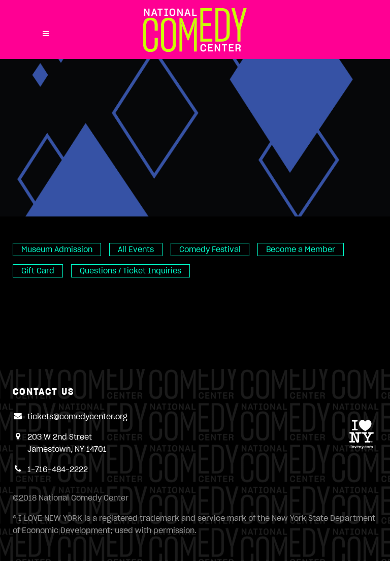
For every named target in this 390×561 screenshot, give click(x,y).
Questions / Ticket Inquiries (130, 271)
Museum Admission (56, 249)
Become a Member (300, 249)
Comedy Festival (210, 249)
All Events (136, 249)
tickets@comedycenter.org (77, 417)
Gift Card (37, 271)
